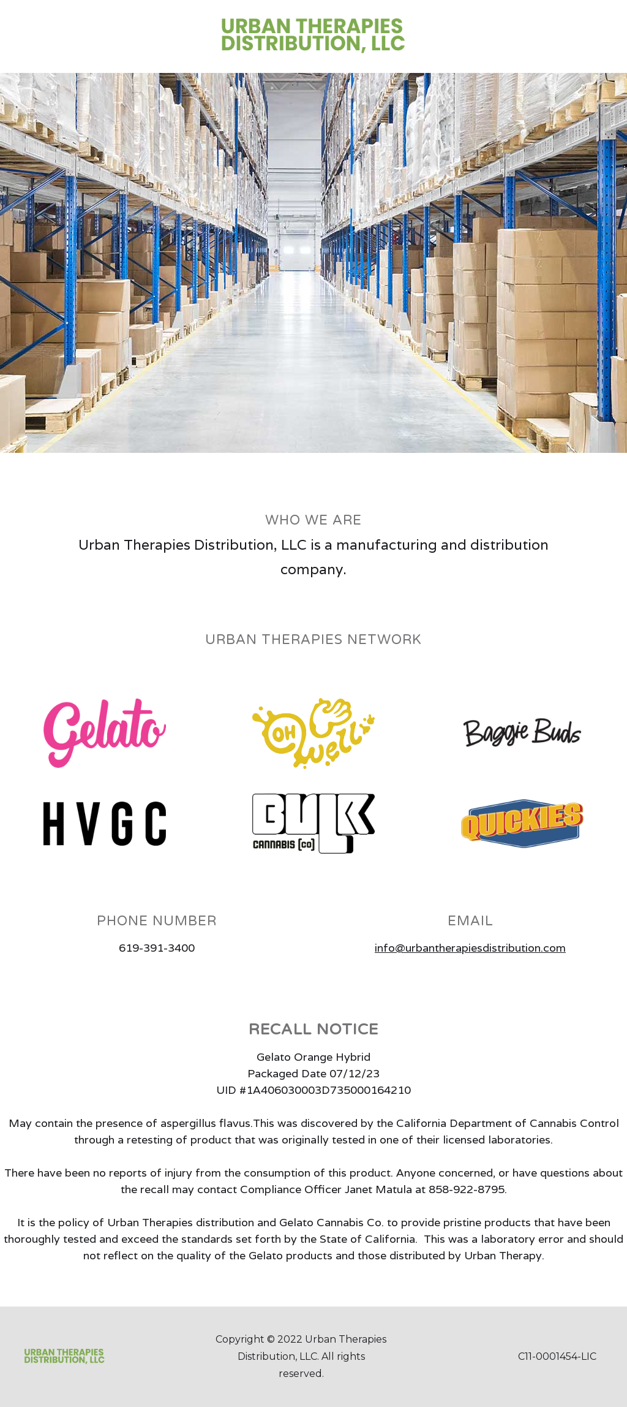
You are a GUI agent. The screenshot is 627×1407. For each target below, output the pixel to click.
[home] (313, 36)
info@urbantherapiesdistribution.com (470, 948)
